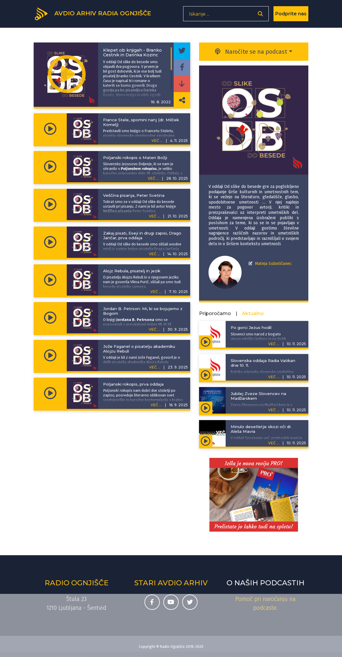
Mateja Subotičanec (273, 263)
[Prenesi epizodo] (182, 84)
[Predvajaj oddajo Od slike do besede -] (67, 74)
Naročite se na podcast (251, 51)
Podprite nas (291, 16)
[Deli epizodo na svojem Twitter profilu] (182, 50)
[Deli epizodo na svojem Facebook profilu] (182, 67)
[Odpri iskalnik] (260, 16)
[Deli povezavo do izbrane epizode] (182, 100)
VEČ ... (157, 140)
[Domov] (97, 16)
